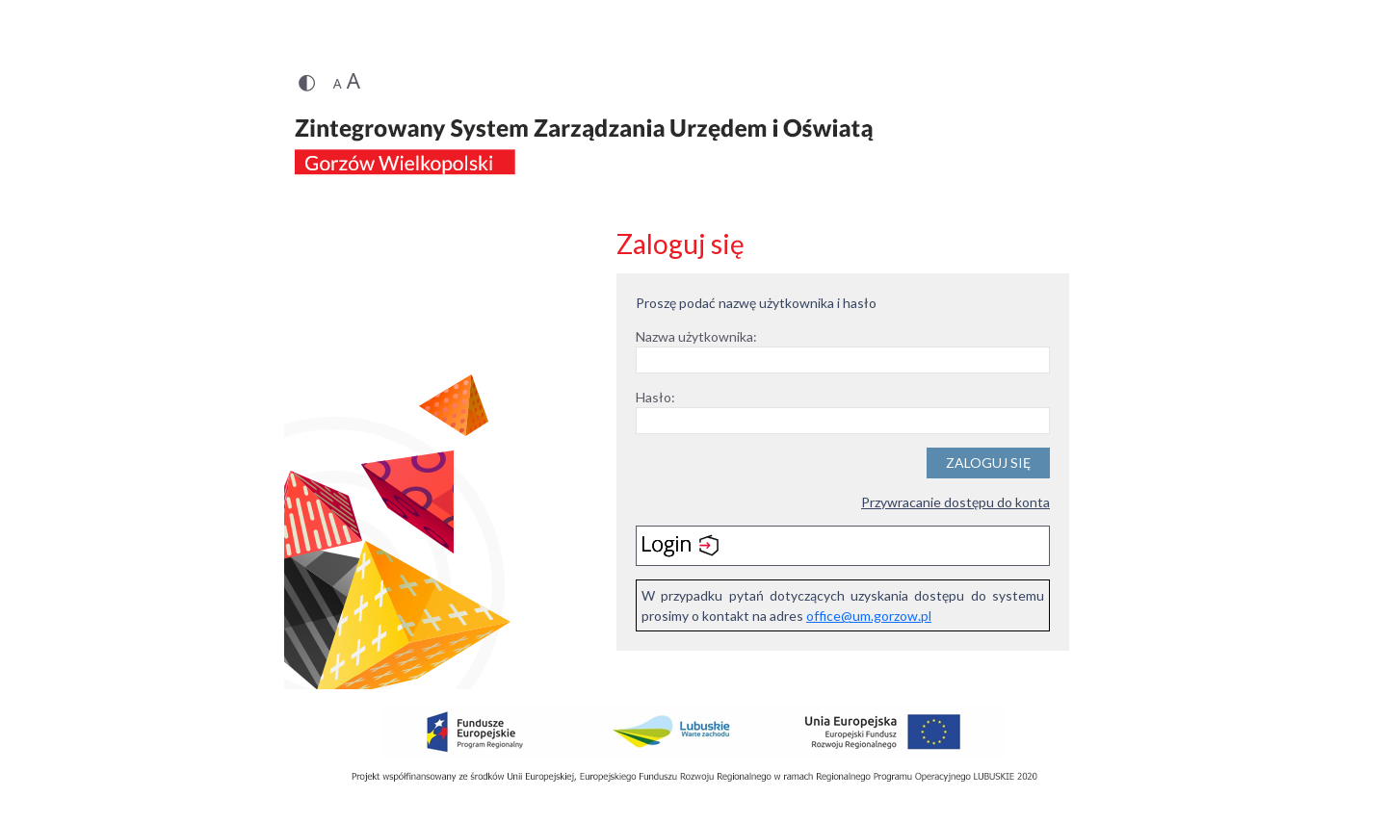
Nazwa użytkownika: (696, 336)
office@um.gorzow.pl (868, 615)
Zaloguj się (988, 462)
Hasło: (655, 397)
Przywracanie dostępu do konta (955, 502)
